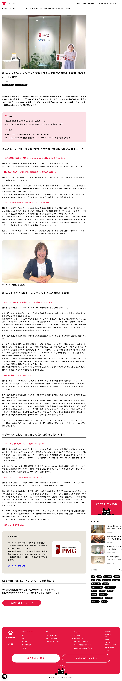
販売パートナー (78, 638)
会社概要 (107, 639)
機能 (23, 635)
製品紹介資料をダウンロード (22, 603)
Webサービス (106, 580)
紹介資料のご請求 (52, 635)
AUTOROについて (27, 632)
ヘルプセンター (108, 632)
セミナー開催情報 (52, 638)
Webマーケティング (97, 587)
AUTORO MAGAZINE (53, 642)
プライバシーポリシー (110, 642)
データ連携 (109, 598)
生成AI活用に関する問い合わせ (83, 648)
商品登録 (110, 591)
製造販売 (116, 577)
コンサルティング (8, 85)
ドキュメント (108, 637)
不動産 (99, 577)
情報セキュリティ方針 (110, 645)
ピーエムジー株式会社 (16, 566)
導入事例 (91, 3)
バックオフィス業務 (21, 85)
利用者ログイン (108, 634)
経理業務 (94, 594)
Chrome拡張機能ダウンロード (82, 645)
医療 (98, 580)
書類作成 (94, 591)
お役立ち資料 (102, 3)
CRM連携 (102, 591)
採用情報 (107, 650)
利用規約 (24, 648)
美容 (93, 580)
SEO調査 (104, 601)
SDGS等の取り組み (109, 647)
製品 (78, 3)
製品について (78, 635)
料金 (84, 3)
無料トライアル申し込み (81, 642)
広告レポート (103, 594)
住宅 (93, 577)
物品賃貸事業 (107, 577)
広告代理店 (116, 580)
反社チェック (95, 601)
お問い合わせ (114, 3)
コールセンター (96, 584)
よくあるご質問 (26, 645)
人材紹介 (105, 584)
